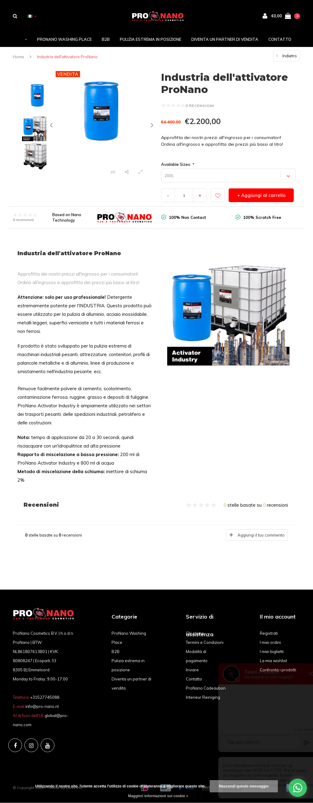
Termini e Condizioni (204, 642)
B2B (106, 39)
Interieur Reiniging (203, 697)
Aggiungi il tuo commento (261, 535)
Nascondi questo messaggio (244, 786)
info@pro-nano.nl (42, 706)
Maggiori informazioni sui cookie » (158, 796)
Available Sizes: (177, 164)
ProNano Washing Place (64, 39)
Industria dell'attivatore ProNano (67, 56)
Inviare (192, 669)
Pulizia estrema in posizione (150, 39)
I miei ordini (270, 642)
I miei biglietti (272, 651)
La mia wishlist (273, 660)
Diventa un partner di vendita (224, 39)
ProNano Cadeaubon (206, 688)
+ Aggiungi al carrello (261, 195)
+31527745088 (44, 697)
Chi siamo (195, 633)
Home (18, 56)
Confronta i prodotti (278, 669)
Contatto (279, 39)
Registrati (269, 633)
